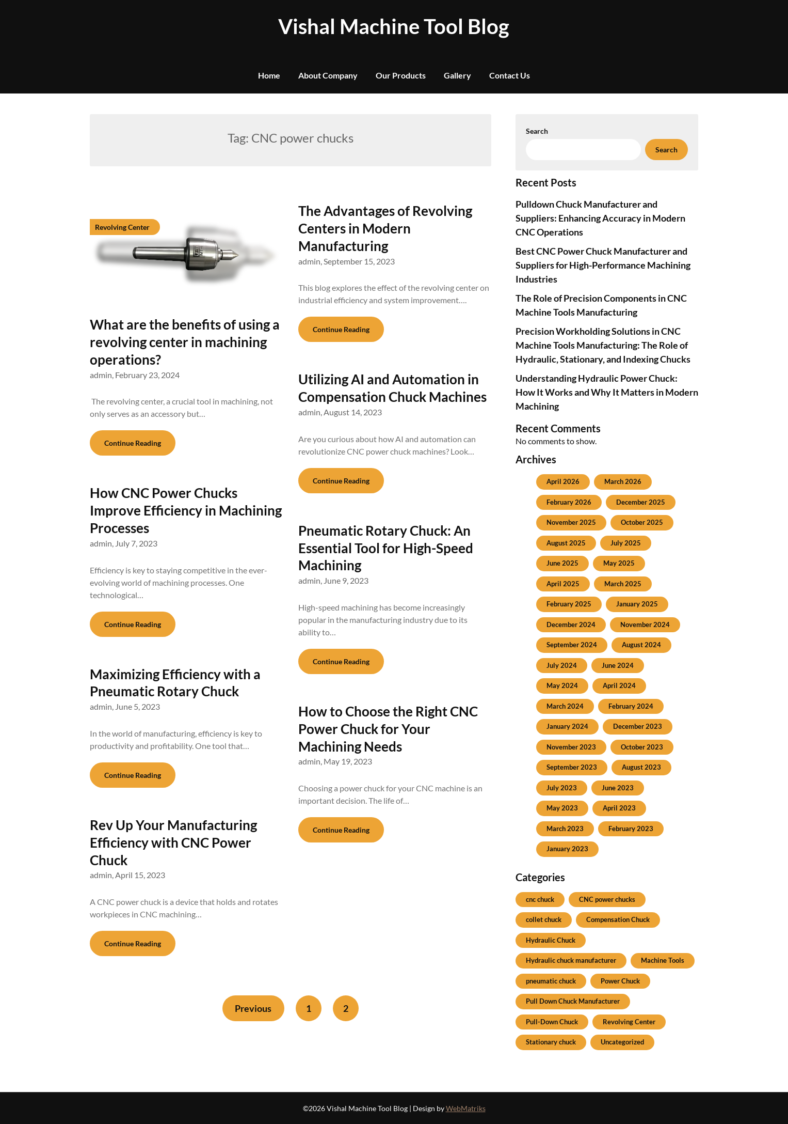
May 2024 (562, 685)
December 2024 (571, 624)
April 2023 (619, 808)
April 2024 (619, 685)
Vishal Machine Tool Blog (393, 26)
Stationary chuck (551, 1042)
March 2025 (622, 584)
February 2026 (568, 502)
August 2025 (566, 543)
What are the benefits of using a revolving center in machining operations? (185, 342)
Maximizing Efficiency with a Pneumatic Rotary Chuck (175, 683)
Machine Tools (662, 960)
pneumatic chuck (551, 981)
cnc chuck (540, 899)
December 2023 (637, 726)
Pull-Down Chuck (552, 1022)
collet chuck (543, 919)
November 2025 (571, 522)
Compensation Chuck (618, 919)
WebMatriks (466, 1108)
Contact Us (509, 75)
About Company (328, 75)
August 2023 (641, 767)
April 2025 (563, 584)
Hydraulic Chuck (550, 940)
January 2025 (637, 604)
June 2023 (618, 788)
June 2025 (562, 563)
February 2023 (630, 828)
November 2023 (571, 747)
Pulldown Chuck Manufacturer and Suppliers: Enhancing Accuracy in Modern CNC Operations (600, 218)
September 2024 (571, 645)
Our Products (401, 75)
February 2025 (568, 604)
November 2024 (645, 624)
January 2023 (567, 849)
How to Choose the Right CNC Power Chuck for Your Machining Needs (388, 729)
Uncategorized (622, 1042)
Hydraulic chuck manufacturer (571, 960)
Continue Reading (132, 443)
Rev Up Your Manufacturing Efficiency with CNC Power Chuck (173, 842)
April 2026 (563, 481)
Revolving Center (629, 1022)
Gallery (457, 75)
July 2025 (625, 543)
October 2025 (642, 522)
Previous (252, 1008)
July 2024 (561, 665)
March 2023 (565, 828)
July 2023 (561, 788)
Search (537, 131)
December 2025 (640, 502)
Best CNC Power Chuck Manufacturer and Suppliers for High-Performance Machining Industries (603, 265)
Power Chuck (620, 981)
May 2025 (619, 563)
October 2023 (642, 747)
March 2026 (622, 481)
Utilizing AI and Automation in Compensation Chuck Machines (392, 388)
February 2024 (630, 706)
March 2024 (565, 706)
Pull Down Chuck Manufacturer (573, 1001)
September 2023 (571, 767)
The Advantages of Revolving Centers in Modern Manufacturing (385, 228)
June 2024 (618, 665)
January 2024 (567, 726)
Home (269, 75)
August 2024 (641, 645)
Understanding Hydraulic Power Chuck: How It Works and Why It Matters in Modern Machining (607, 392)
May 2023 (562, 808)
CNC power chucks (607, 899)
